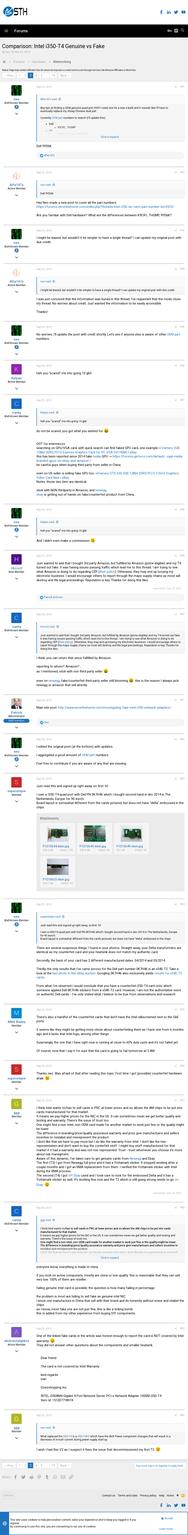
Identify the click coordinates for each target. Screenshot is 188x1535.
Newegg (135, 1159)
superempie (16, 791)
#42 (182, 172)
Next (63, 76)
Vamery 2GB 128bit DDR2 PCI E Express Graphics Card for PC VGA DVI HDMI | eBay (108, 450)
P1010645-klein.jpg (93, 846)
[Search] (182, 31)
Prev (10, 76)
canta (16, 413)
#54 (182, 904)
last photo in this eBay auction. (74, 973)
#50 (182, 614)
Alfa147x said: (48, 99)
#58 (182, 1207)
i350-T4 (67, 1436)
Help (161, 1495)
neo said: (45, 184)
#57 (182, 1100)
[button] (6, 31)
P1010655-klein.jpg (56, 879)
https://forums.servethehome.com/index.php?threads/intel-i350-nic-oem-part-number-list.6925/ (105, 207)
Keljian (16, 378)
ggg (17, 1113)
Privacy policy (148, 1495)
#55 (182, 1009)
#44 (182, 268)
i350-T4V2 (83, 1436)
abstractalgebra (16, 1341)
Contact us (108, 1495)
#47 (182, 400)
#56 (182, 1065)
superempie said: (50, 916)
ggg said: (45, 1220)
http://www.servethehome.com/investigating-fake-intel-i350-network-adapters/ (114, 708)
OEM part (57, 117)
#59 (182, 1328)
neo (7, 52)
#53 (182, 778)
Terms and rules (127, 1495)
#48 (182, 509)
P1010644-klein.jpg (56, 846)
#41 (182, 86)
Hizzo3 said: (47, 626)
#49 (182, 555)
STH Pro (8, 1495)
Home (170, 1495)
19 (53, 75)
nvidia (97, 456)
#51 (182, 700)
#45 (182, 326)
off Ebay (74, 1175)
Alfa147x (17, 185)
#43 (182, 230)
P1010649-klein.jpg (129, 846)
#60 (182, 1415)
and (53, 597)
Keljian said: (47, 412)
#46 (182, 365)
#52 (182, 739)
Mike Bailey (16, 1022)
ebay (39, 494)
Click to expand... (111, 136)
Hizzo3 (16, 568)
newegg (100, 490)
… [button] (47, 75)
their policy (107, 572)
